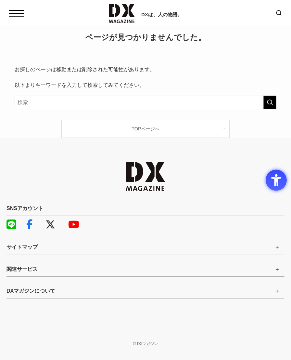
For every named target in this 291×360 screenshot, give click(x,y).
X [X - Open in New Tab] (50, 224)
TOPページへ (145, 128)
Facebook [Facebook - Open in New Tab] (29, 224)
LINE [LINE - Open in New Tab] (9, 224)
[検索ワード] (145, 102)
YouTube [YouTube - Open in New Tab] (71, 224)
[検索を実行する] (269, 102)
